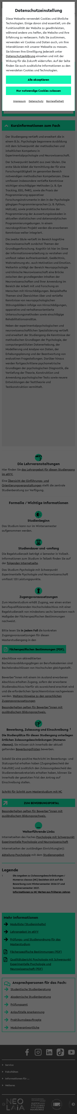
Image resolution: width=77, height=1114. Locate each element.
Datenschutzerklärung (20, 56)
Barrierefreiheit (55, 101)
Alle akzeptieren (38, 80)
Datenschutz (36, 101)
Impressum (19, 101)
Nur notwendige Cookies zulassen (38, 91)
